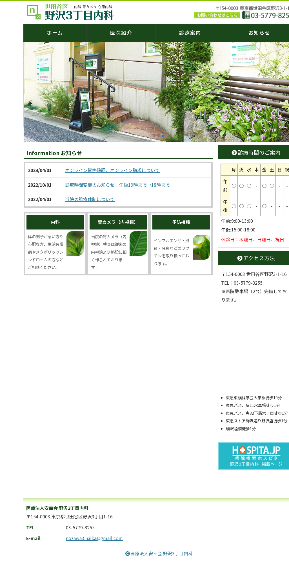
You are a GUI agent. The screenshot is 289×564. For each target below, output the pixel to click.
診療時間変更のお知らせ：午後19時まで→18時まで (117, 185)
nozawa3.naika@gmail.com (94, 538)
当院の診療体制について (90, 199)
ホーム (55, 32)
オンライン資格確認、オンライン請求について (112, 171)
